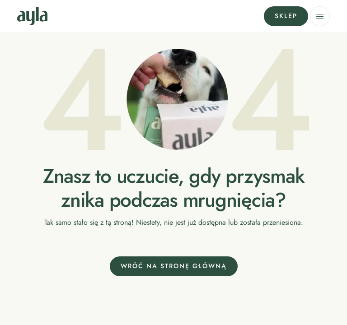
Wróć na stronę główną (174, 265)
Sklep (286, 15)
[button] (320, 16)
